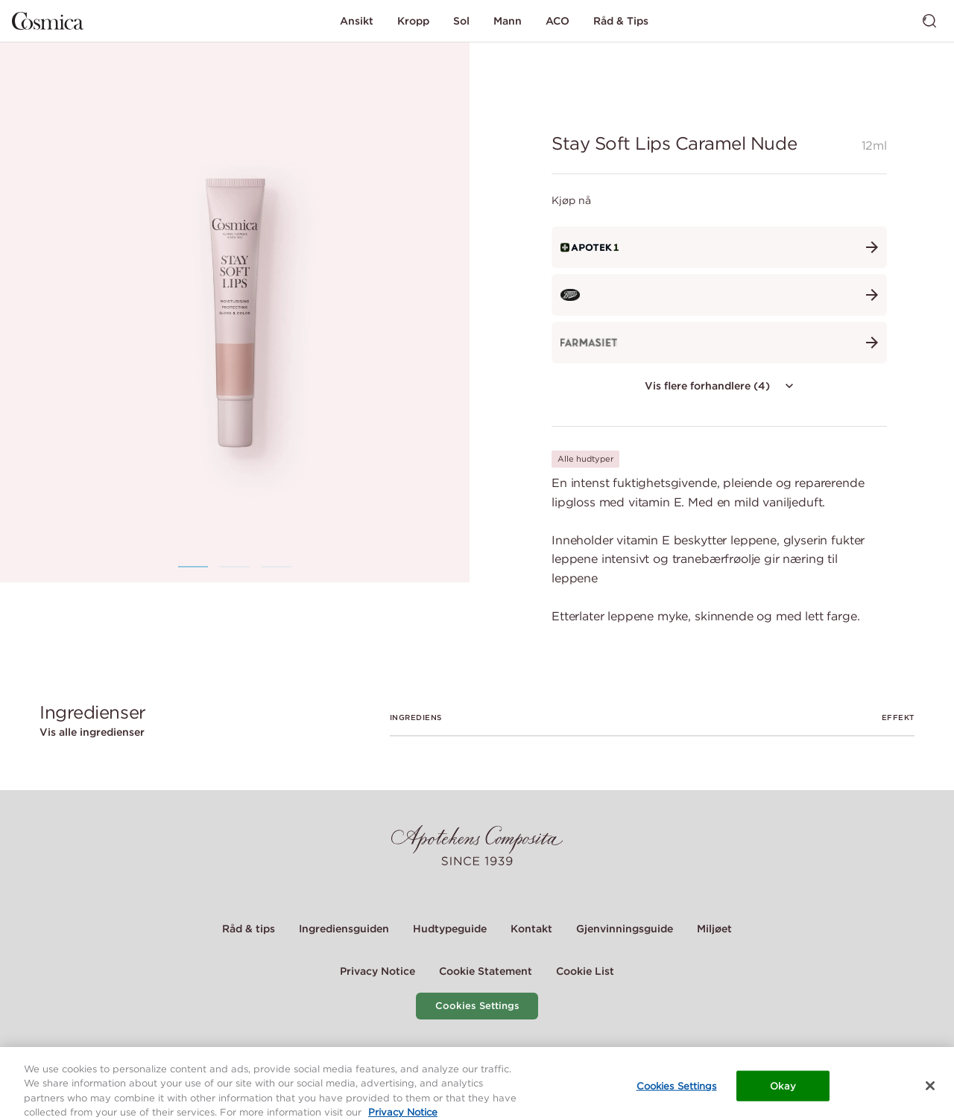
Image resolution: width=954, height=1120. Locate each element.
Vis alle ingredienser (92, 732)
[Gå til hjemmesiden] (47, 21)
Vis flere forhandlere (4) (721, 385)
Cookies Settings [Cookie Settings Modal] (477, 1005)
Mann (507, 21)
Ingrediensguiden (344, 928)
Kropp (413, 21)
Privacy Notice (377, 971)
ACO (557, 21)
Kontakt (531, 928)
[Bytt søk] (929, 21)
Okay (783, 1092)
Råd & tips (248, 928)
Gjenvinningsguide (624, 928)
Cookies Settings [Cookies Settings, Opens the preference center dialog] (676, 1092)
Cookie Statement (485, 971)
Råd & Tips (620, 21)
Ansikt (356, 21)
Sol (461, 21)
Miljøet (714, 928)
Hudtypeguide (450, 928)
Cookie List (585, 971)
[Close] (930, 1091)
